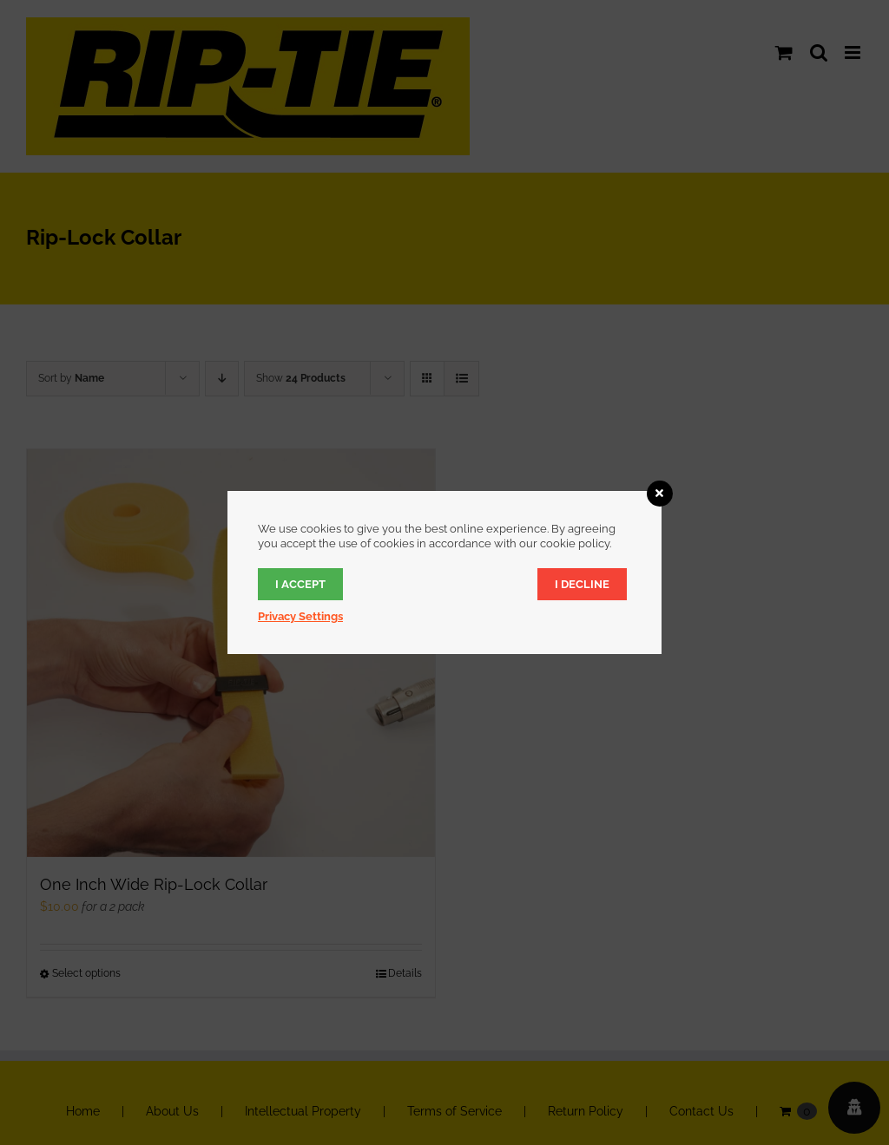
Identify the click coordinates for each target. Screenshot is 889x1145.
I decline (582, 584)
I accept (300, 584)
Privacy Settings (300, 616)
